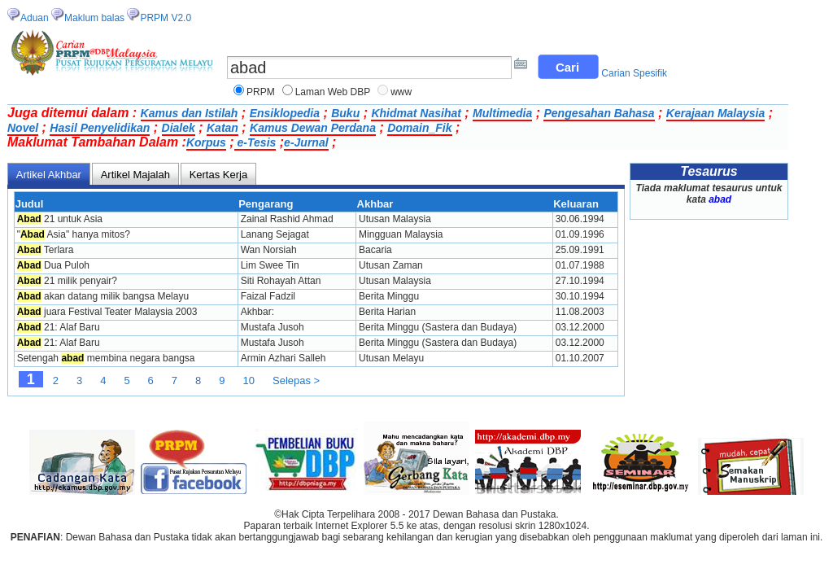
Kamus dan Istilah (189, 113)
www (401, 92)
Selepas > (296, 380)
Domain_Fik (419, 127)
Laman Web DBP (333, 92)
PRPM (260, 92)
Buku (345, 113)
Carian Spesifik (634, 73)
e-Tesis (255, 142)
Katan (222, 127)
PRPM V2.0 (165, 18)
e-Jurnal (306, 142)
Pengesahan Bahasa (598, 113)
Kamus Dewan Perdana (313, 127)
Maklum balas (94, 18)
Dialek (178, 127)
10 (249, 380)
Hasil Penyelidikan (100, 127)
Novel (22, 127)
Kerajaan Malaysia (715, 113)
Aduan (34, 18)
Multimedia (502, 113)
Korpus (206, 142)
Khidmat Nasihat (415, 113)
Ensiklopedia (285, 113)
